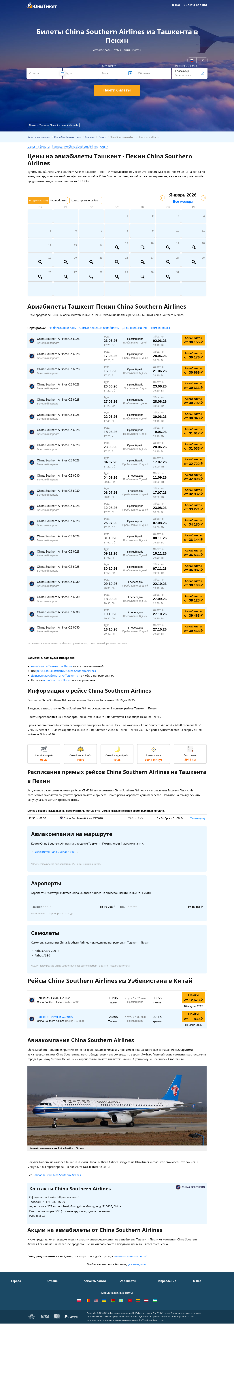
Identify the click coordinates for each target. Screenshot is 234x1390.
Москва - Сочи (166, 1286)
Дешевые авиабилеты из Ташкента (54, 675)
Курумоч (125, 1323)
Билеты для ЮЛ (195, 5)
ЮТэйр (88, 1302)
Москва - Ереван (167, 1297)
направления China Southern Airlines (57, 1175)
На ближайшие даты (62, 327)
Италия (52, 1302)
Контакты (199, 1292)
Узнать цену (197, 818)
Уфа (13, 1318)
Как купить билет (204, 1329)
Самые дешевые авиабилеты (99, 327)
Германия (53, 1313)
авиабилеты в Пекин (57, 680)
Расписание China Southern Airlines (75, 146)
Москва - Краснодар (169, 1302)
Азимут (88, 1307)
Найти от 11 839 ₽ (193, 1016)
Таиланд (52, 1297)
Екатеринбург (19, 1313)
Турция (51, 1292)
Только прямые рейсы (84, 200)
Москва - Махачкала (169, 1323)
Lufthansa (90, 1323)
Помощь (198, 1302)
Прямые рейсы (160, 327)
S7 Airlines (90, 1292)
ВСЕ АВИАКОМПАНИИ (98, 1329)
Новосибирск (19, 1307)
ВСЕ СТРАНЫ (55, 1329)
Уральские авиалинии (98, 1297)
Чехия (51, 1318)
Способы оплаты (203, 1297)
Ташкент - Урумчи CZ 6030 (55, 1016)
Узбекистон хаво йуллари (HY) (55, 852)
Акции (104, 146)
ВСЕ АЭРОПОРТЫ (130, 1329)
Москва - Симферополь (171, 1292)
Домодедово (128, 1286)
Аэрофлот (90, 1286)
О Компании (201, 1286)
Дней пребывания (134, 327)
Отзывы (198, 1307)
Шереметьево (129, 1292)
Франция (53, 1307)
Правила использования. (164, 1365)
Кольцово (126, 1313)
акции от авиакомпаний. (131, 1256)
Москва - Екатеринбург (171, 1318)
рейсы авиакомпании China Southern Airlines (66, 671)
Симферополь (20, 1297)
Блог (196, 1323)
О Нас (176, 5)
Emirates (89, 1313)
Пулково (125, 1307)
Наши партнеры (203, 1313)
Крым (50, 1286)
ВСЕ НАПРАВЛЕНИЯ (169, 1329)
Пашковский (128, 1318)
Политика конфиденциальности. (135, 1365)
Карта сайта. (183, 1365)
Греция (51, 1323)
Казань (15, 1323)
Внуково (125, 1297)
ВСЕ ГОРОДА (19, 1329)
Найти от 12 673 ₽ (193, 997)
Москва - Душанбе (168, 1313)
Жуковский (127, 1302)
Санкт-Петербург (21, 1292)
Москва (15, 1286)
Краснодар (18, 1302)
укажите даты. (137, 1264)
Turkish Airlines (93, 1318)
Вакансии (199, 1318)
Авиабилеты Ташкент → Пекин (52, 666)
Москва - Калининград (171, 1307)
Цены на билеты (38, 146)
